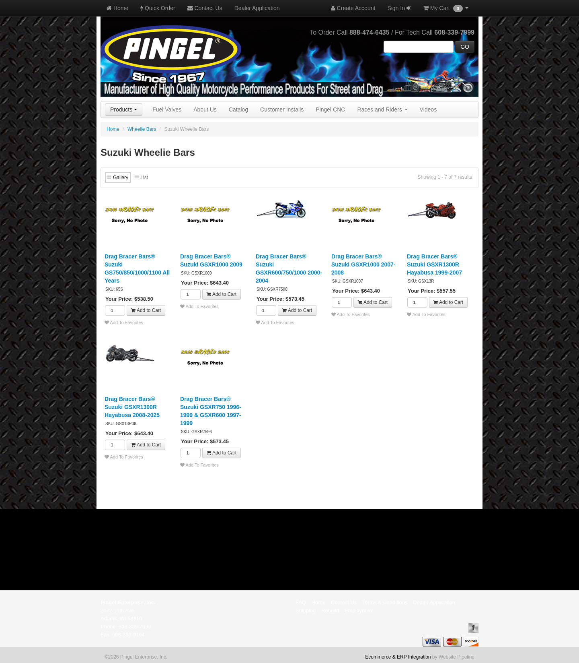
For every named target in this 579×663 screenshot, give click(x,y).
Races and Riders (382, 109)
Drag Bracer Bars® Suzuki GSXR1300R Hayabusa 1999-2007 (434, 264)
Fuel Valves (166, 109)
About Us (205, 109)
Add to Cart (146, 310)
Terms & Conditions (385, 602)
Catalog (238, 109)
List (144, 177)
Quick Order (157, 8)
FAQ (301, 602)
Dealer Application (257, 8)
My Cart (445, 8)
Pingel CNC (330, 109)
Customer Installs (282, 109)
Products (123, 109)
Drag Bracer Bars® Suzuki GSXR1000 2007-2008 (363, 264)
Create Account (353, 8)
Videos (428, 109)
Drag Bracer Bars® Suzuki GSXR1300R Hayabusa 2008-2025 (132, 407)
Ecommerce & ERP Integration (398, 657)
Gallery (120, 177)
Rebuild (330, 610)
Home (117, 8)
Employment (359, 610)
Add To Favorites (124, 322)
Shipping (306, 610)
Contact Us (204, 8)
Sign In (399, 8)
